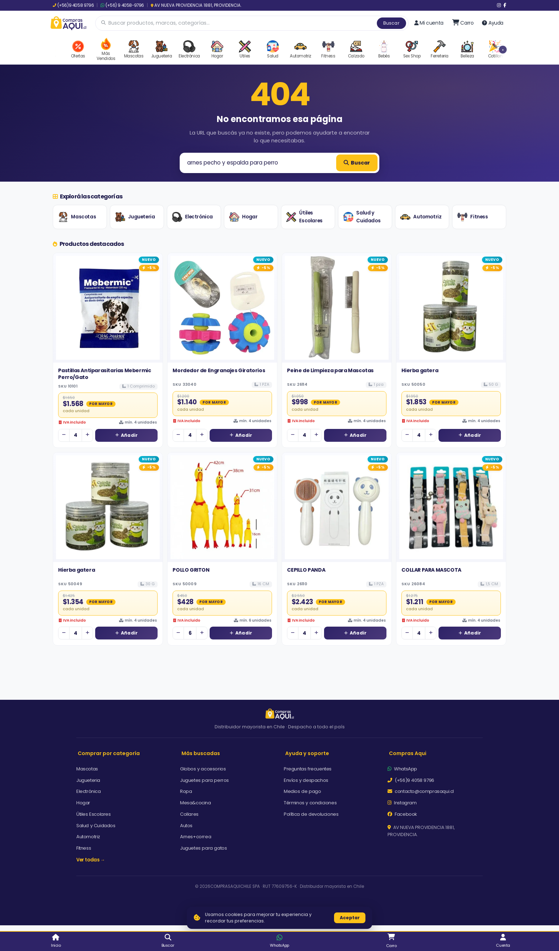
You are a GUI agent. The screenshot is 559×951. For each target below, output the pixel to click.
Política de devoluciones (311, 814)
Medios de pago (302, 791)
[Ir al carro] (463, 23)
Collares (189, 814)
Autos (186, 825)
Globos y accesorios (203, 768)
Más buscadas (200, 753)
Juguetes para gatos (203, 848)
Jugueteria (135, 217)
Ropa (186, 791)
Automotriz (420, 217)
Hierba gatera (419, 370)
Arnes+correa (195, 836)
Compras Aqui (407, 753)
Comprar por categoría (109, 753)
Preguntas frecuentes (308, 768)
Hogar (243, 217)
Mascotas (77, 217)
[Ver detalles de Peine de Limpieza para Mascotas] (336, 308)
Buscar (391, 23)
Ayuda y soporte (307, 753)
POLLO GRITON (191, 569)
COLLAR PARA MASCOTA (431, 569)
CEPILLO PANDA (306, 569)
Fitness (472, 217)
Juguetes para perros (204, 780)
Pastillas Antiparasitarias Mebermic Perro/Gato (104, 373)
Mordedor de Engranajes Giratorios (219, 370)
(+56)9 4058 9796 (73, 5)
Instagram (402, 802)
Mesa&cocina (195, 802)
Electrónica (192, 217)
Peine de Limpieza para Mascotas (330, 370)
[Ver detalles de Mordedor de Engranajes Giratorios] (222, 308)
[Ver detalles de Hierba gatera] (451, 308)
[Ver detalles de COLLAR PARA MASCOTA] (451, 507)
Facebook (402, 814)
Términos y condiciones (310, 802)
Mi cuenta (428, 22)
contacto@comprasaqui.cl (421, 791)
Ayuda (492, 22)
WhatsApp (402, 768)
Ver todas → (90, 859)
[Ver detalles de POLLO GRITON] (222, 507)
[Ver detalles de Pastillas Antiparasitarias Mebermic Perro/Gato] (108, 308)
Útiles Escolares (304, 216)
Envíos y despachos (306, 780)
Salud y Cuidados (361, 216)
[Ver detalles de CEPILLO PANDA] (336, 507)
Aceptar (350, 918)
